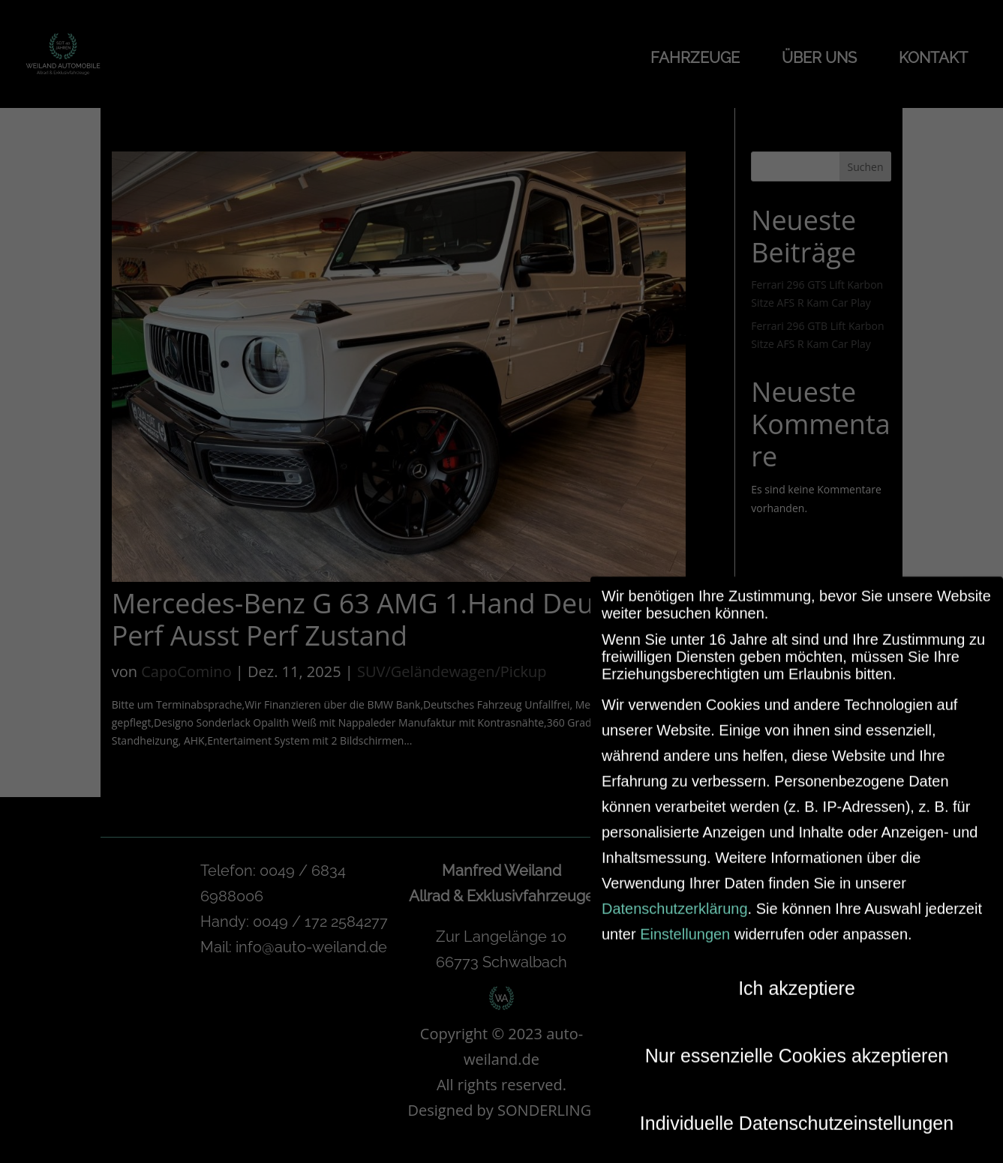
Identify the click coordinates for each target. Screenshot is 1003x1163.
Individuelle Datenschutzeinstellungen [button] (796, 1113)
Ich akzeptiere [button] (796, 978)
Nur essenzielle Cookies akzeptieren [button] (796, 1046)
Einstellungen (685, 924)
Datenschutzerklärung (675, 899)
